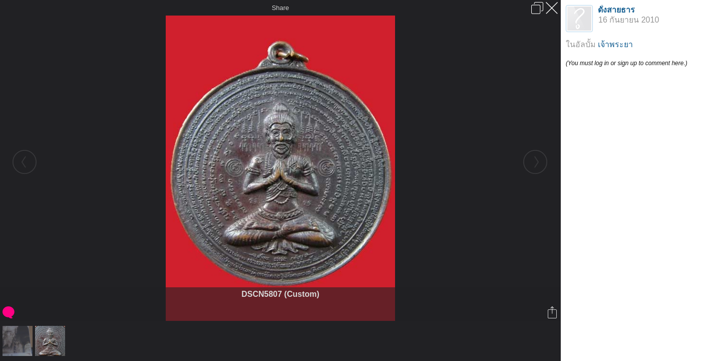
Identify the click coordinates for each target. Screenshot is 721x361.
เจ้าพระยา (615, 44)
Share (280, 8)
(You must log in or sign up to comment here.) (626, 63)
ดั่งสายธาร (616, 10)
